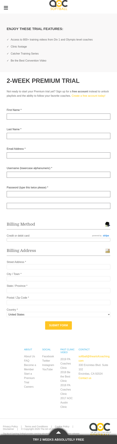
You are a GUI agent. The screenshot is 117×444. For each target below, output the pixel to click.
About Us (29, 356)
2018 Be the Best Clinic (65, 376)
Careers (29, 386)
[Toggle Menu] (6, 8)
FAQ (26, 360)
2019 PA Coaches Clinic (65, 363)
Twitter (46, 360)
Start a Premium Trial (29, 378)
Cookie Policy (62, 426)
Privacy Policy (10, 426)
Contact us (85, 378)
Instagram (48, 365)
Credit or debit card (18, 235)
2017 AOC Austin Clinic (66, 402)
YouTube (47, 369)
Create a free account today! (88, 95)
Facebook (48, 356)
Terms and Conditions (36, 426)
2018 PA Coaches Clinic (65, 389)
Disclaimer (8, 429)
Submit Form (58, 325)
